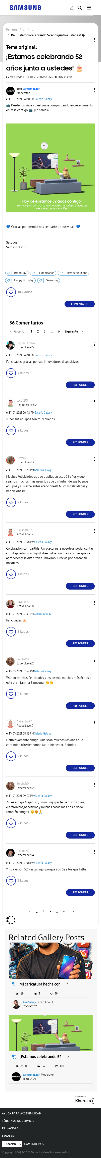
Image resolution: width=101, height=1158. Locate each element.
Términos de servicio (18, 1121)
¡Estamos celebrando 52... (42, 1056)
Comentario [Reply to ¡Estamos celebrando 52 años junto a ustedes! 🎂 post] (79, 304)
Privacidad (10, 1128)
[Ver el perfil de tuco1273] (22, 400)
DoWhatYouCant (77, 273)
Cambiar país (34, 1144)
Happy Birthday (23, 280)
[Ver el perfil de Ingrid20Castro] (26, 343)
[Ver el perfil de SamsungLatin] (31, 89)
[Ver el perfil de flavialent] (22, 602)
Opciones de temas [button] (87, 40)
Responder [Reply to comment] (80, 385)
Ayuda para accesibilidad (21, 1113)
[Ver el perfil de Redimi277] (23, 851)
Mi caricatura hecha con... (41, 984)
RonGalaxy (29, 1002)
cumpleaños (46, 273)
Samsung (52, 280)
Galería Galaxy (43, 99)
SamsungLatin (31, 1074)
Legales (8, 1136)
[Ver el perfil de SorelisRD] (23, 659)
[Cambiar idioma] (12, 1144)
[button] (88, 90)
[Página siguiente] (73, 331)
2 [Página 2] (38, 331)
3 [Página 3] (44, 331)
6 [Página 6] (59, 331)
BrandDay (20, 273)
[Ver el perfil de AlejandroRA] (24, 530)
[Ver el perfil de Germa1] (21, 458)
